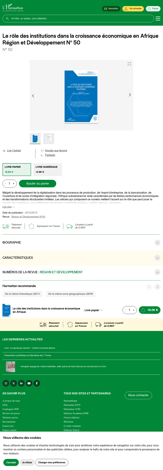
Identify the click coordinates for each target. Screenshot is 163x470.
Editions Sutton (71, 430)
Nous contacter (138, 395)
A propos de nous (11, 400)
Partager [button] (47, 155)
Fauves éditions (71, 417)
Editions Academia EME (76, 413)
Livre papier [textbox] (92, 310)
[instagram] (6, 383)
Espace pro (8, 426)
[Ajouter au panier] (149, 310)
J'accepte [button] (11, 462)
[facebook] (36, 383)
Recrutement (9, 421)
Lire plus (7, 207)
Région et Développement (28, 217)
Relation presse (10, 417)
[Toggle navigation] (157, 18)
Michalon (68, 421)
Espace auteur (10, 430)
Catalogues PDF (11, 409)
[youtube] (29, 383)
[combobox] (94, 310)
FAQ (5, 405)
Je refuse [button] (27, 462)
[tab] (17, 169)
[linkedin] (21, 383)
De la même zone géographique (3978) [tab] (70, 294)
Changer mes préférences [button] (51, 462)
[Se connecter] (133, 8)
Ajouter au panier (37, 183)
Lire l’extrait (12, 150)
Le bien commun (72, 426)
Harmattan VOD (72, 409)
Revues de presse (11, 413)
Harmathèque (70, 400)
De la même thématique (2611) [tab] (22, 294)
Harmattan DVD (72, 405)
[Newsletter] (111, 8)
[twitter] (13, 383)
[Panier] (153, 8)
